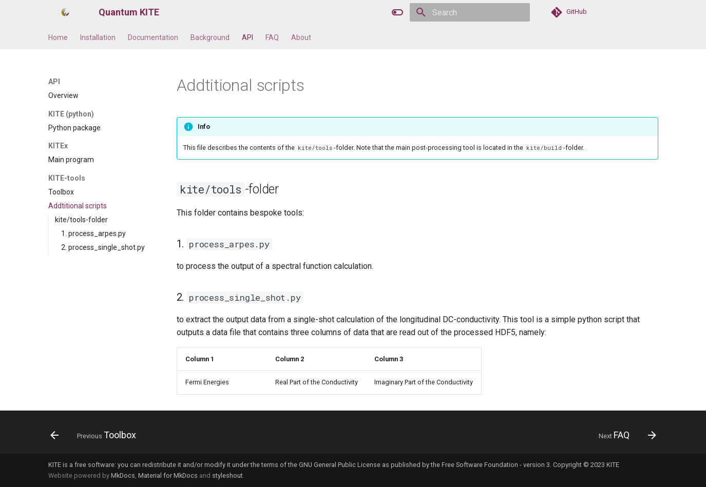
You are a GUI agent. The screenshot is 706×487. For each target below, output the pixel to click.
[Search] (470, 12)
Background (210, 37)
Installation (98, 37)
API (247, 37)
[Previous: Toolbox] (96, 435)
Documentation (153, 37)
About (301, 37)
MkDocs (123, 475)
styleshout (227, 475)
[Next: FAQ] (624, 435)
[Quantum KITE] (65, 12)
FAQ (272, 37)
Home (58, 37)
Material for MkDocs (168, 475)
